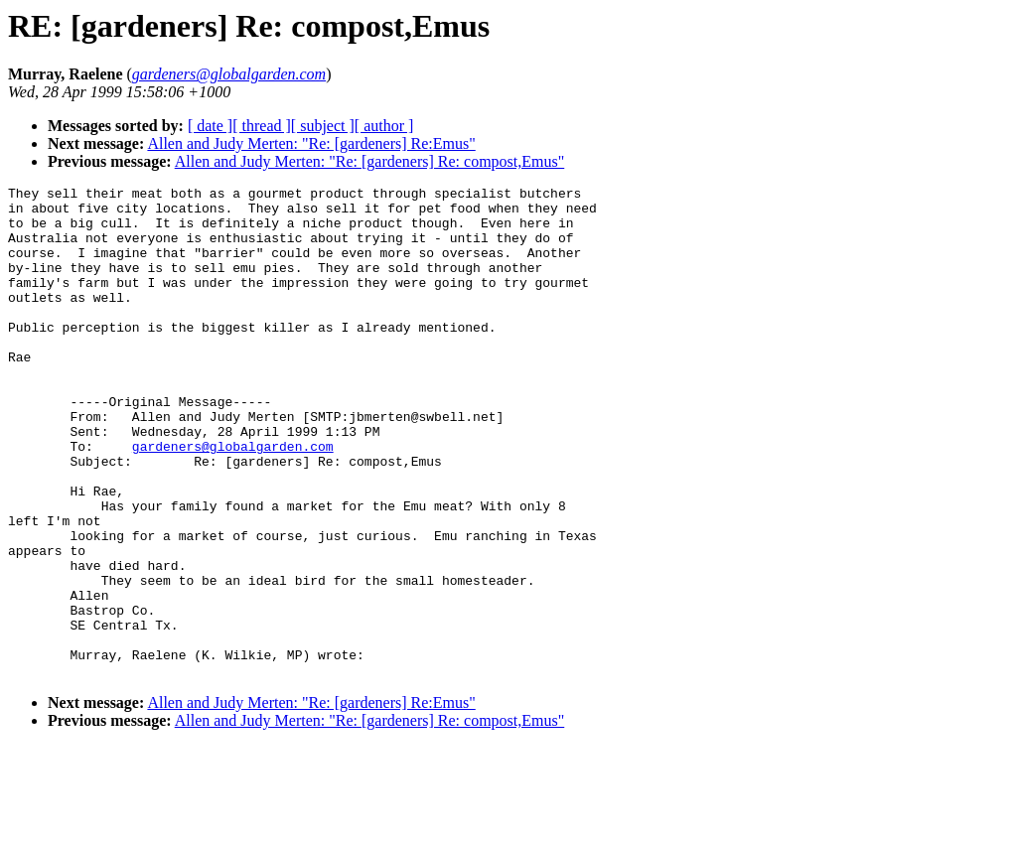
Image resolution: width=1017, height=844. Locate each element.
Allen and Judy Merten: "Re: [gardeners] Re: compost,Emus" (370, 161)
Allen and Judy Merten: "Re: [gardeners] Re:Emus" (311, 143)
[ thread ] (261, 125)
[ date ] (210, 125)
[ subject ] (323, 125)
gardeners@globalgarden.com (233, 499)
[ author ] (384, 125)
